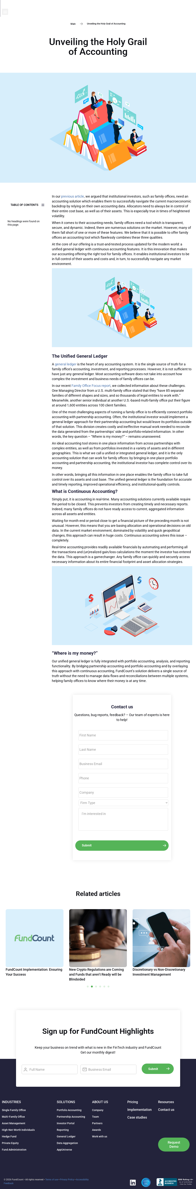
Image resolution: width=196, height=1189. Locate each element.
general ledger (65, 364)
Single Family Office (14, 1110)
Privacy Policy (67, 1179)
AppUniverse (64, 1149)
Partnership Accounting (71, 1116)
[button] (191, 7)
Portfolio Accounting (69, 1110)
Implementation (139, 1110)
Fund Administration (14, 1149)
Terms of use (51, 1179)
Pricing (132, 1102)
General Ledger (66, 1136)
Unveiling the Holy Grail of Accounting (98, 46)
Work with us (99, 1136)
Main (73, 23)
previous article (72, 196)
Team (95, 1116)
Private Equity (10, 1143)
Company (97, 1110)
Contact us (166, 1110)
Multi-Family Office (13, 1116)
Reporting (63, 1129)
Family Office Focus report (91, 386)
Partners (97, 1123)
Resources (166, 1102)
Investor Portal (66, 1123)
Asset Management (13, 1123)
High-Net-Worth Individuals (18, 1129)
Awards (96, 1129)
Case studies (137, 1117)
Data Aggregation (67, 1143)
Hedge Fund (9, 1136)
